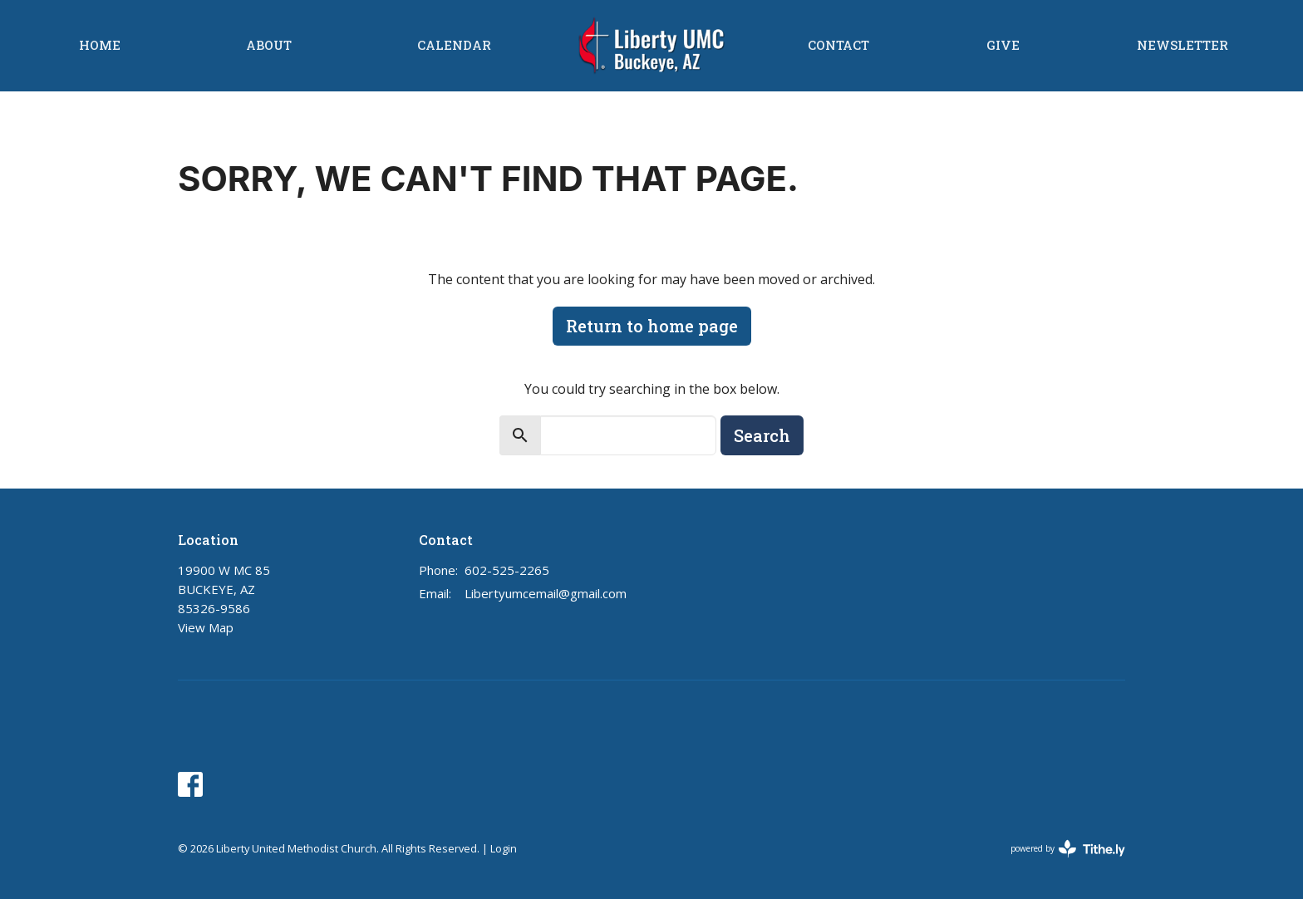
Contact (838, 45)
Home (99, 45)
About (269, 45)
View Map (206, 627)
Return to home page (652, 326)
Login (503, 848)
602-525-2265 (507, 570)
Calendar (454, 45)
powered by (1067, 848)
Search (762, 435)
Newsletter (1182, 45)
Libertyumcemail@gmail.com (546, 593)
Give (1003, 45)
